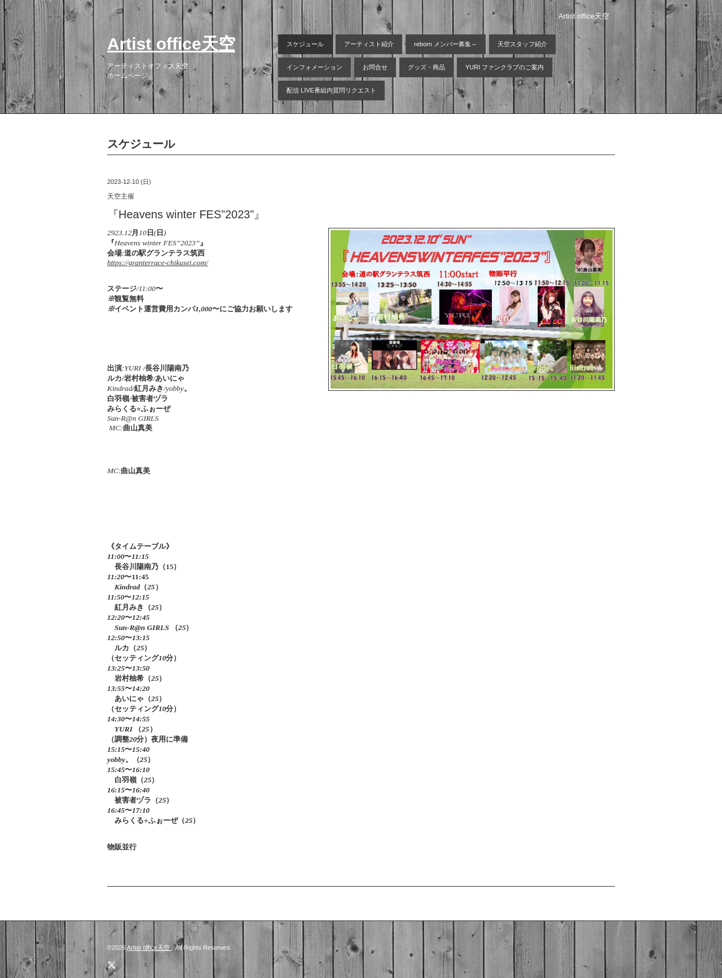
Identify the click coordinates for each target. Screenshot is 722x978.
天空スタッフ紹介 (522, 44)
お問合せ (375, 67)
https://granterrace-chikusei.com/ (157, 262)
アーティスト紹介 (369, 44)
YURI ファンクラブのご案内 (504, 67)
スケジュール (305, 44)
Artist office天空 (171, 43)
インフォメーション (314, 67)
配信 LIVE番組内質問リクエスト (331, 90)
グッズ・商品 (426, 67)
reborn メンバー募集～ (445, 44)
